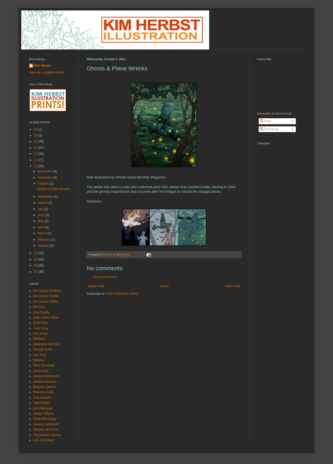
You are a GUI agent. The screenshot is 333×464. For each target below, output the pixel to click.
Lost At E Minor (43, 440)
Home (164, 286)
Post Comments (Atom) (122, 294)
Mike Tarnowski (43, 365)
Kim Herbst (109, 254)
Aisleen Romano (44, 381)
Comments (269, 129)
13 (36, 154)
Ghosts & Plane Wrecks (53, 189)
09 (36, 259)
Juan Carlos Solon (46, 317)
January (44, 245)
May (41, 221)
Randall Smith (43, 349)
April (41, 227)
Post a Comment (104, 277)
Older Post (232, 286)
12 (36, 160)
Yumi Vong (40, 328)
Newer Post (96, 286)
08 (36, 265)
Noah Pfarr (40, 323)
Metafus (38, 360)
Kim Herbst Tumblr (46, 296)
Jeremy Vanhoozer (46, 424)
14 (36, 148)
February (44, 239)
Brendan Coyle (43, 392)
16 (36, 135)
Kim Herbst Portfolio (47, 291)
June (41, 215)
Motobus (39, 339)
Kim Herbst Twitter (46, 301)
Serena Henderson (46, 376)
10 (36, 253)
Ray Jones (40, 333)
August (43, 203)
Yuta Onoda (41, 312)
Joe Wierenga (42, 408)
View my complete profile (46, 72)
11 (36, 166)
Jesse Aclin (41, 371)
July (41, 209)
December (45, 171)
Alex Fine (39, 355)
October (44, 183)
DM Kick (39, 307)
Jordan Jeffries (43, 413)
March (42, 233)
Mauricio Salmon (44, 387)
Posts (265, 121)
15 (36, 141)
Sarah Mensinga (44, 419)
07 (36, 272)
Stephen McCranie (46, 429)
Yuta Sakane (42, 397)
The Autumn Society (47, 435)
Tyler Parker (41, 403)
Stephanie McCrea (46, 344)
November (45, 177)
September (46, 197)
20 (36, 129)
